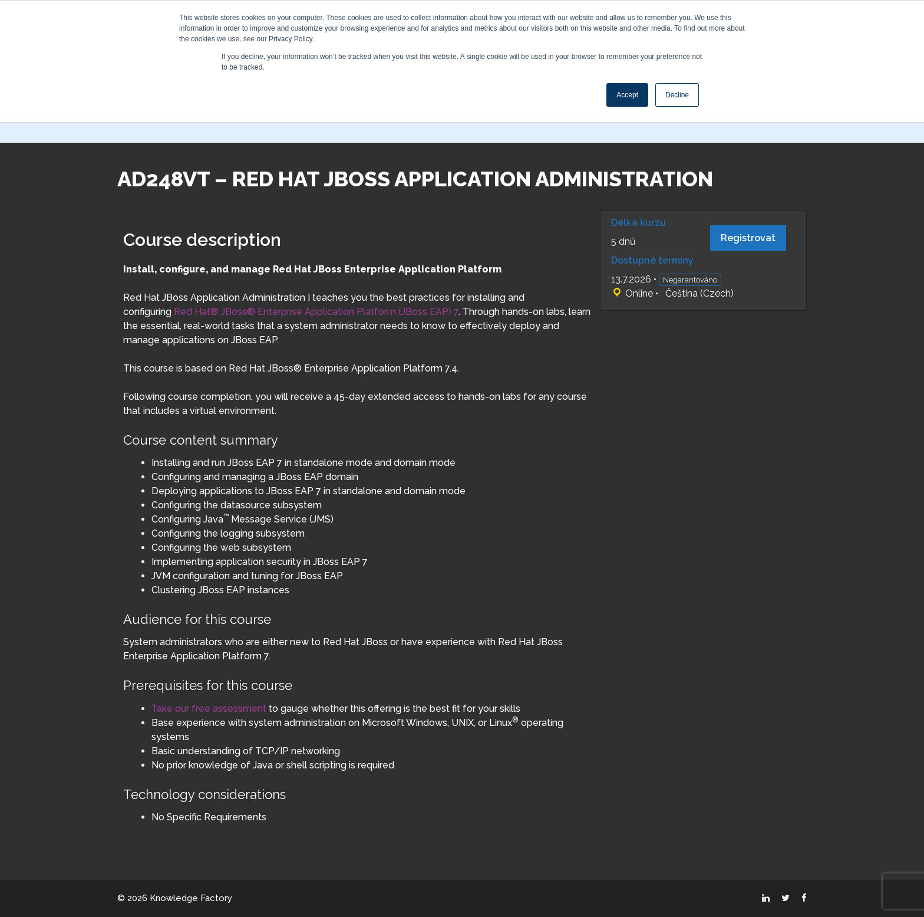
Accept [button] (627, 95)
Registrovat (748, 238)
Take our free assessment (208, 708)
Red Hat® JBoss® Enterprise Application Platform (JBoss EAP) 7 (316, 311)
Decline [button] (677, 95)
